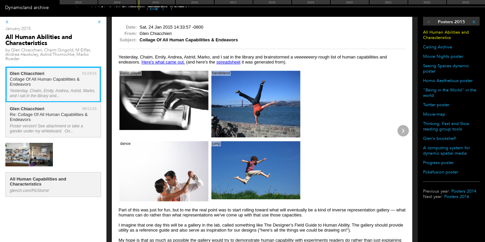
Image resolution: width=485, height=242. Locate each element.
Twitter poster (436, 105)
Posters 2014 (463, 191)
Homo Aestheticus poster (448, 81)
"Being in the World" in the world (449, 92)
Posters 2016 (456, 197)
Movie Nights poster (443, 56)
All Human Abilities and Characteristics (446, 35)
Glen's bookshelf (439, 138)
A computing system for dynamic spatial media (446, 150)
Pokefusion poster (440, 172)
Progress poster (438, 163)
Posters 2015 (451, 22)
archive (41, 7)
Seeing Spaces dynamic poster (446, 68)
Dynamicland (18, 7)
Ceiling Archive (437, 47)
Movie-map (434, 114)
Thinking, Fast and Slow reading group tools (446, 126)
